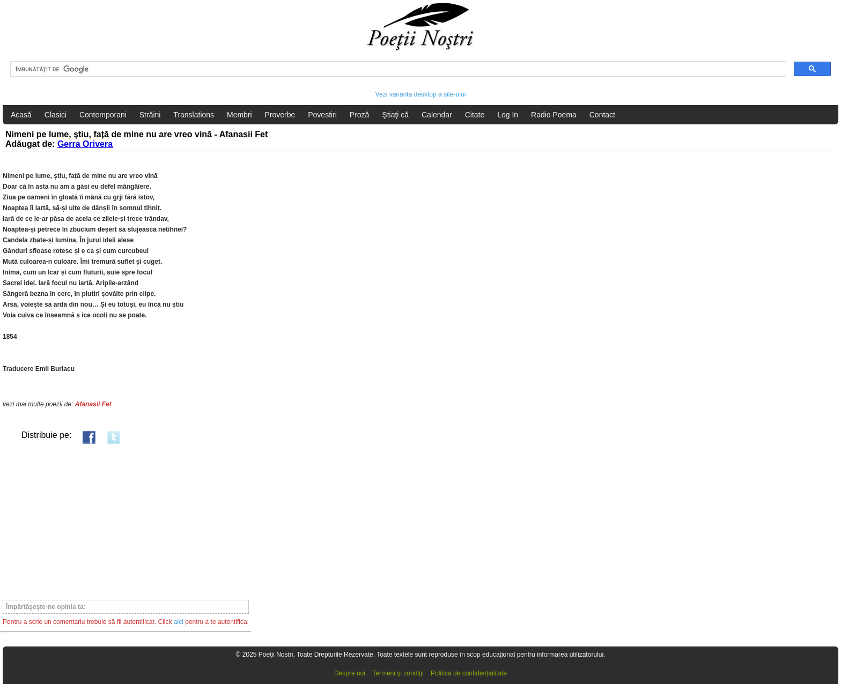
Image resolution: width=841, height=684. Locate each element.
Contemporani (103, 114)
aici (178, 622)
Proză (360, 114)
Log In (507, 114)
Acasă (21, 114)
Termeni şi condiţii (397, 673)
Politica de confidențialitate (469, 673)
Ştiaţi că (395, 114)
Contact (602, 114)
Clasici (56, 114)
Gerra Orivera (85, 143)
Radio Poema (554, 114)
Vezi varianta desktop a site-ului (420, 94)
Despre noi (349, 673)
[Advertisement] (126, 522)
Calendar (437, 114)
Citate (475, 114)
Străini (150, 114)
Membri (239, 114)
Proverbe (280, 114)
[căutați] (397, 69)
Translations (193, 114)
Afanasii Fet (93, 404)
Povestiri (322, 114)
